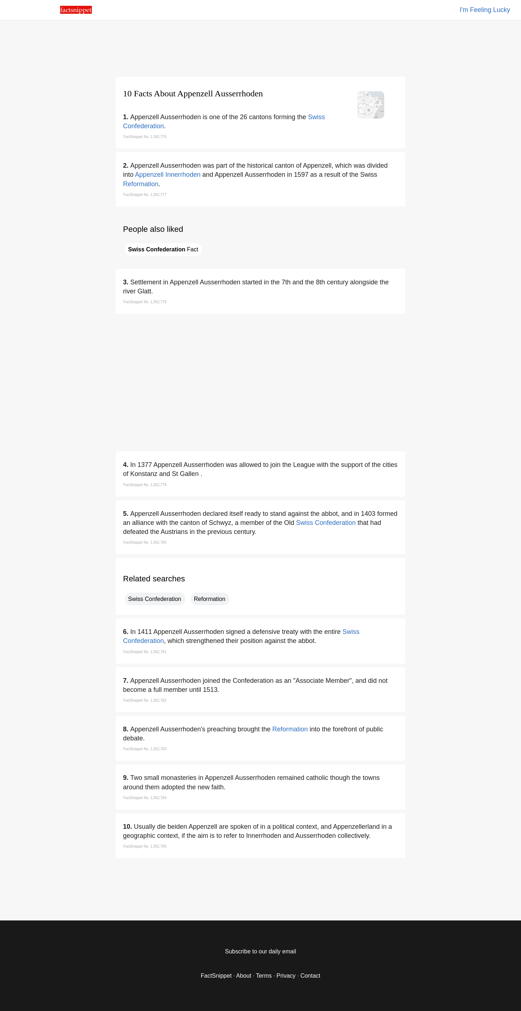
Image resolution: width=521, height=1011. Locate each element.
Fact (163, 249)
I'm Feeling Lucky (485, 9)
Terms (264, 976)
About (243, 976)
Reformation (140, 184)
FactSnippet (216, 976)
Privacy (285, 976)
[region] (260, 47)
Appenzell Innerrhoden (167, 174)
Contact (310, 976)
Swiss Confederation (326, 522)
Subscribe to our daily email (260, 951)
